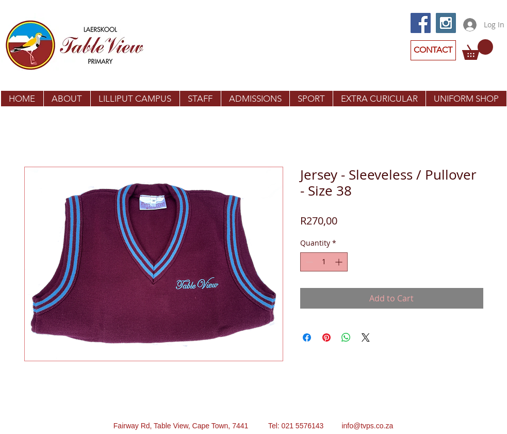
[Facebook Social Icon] (421, 23)
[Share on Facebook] (307, 337)
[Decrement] (308, 262)
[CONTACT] (433, 50)
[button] (477, 49)
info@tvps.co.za (367, 426)
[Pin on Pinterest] (326, 337)
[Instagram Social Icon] (446, 23)
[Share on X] (365, 337)
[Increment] (339, 262)
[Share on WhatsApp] (346, 337)
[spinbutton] (324, 262)
